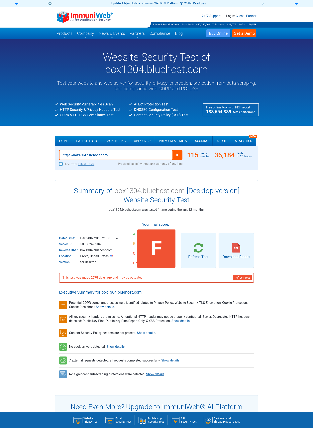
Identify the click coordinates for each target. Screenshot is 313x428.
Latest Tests (87, 141)
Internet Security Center (166, 24)
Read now (199, 3)
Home (63, 141)
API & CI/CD (142, 141)
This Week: (218, 24)
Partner (251, 16)
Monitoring (116, 141)
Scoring (201, 141)
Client (240, 16)
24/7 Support (211, 16)
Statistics (245, 139)
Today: (242, 24)
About (222, 141)
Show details (105, 307)
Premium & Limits (173, 141)
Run (177, 155)
